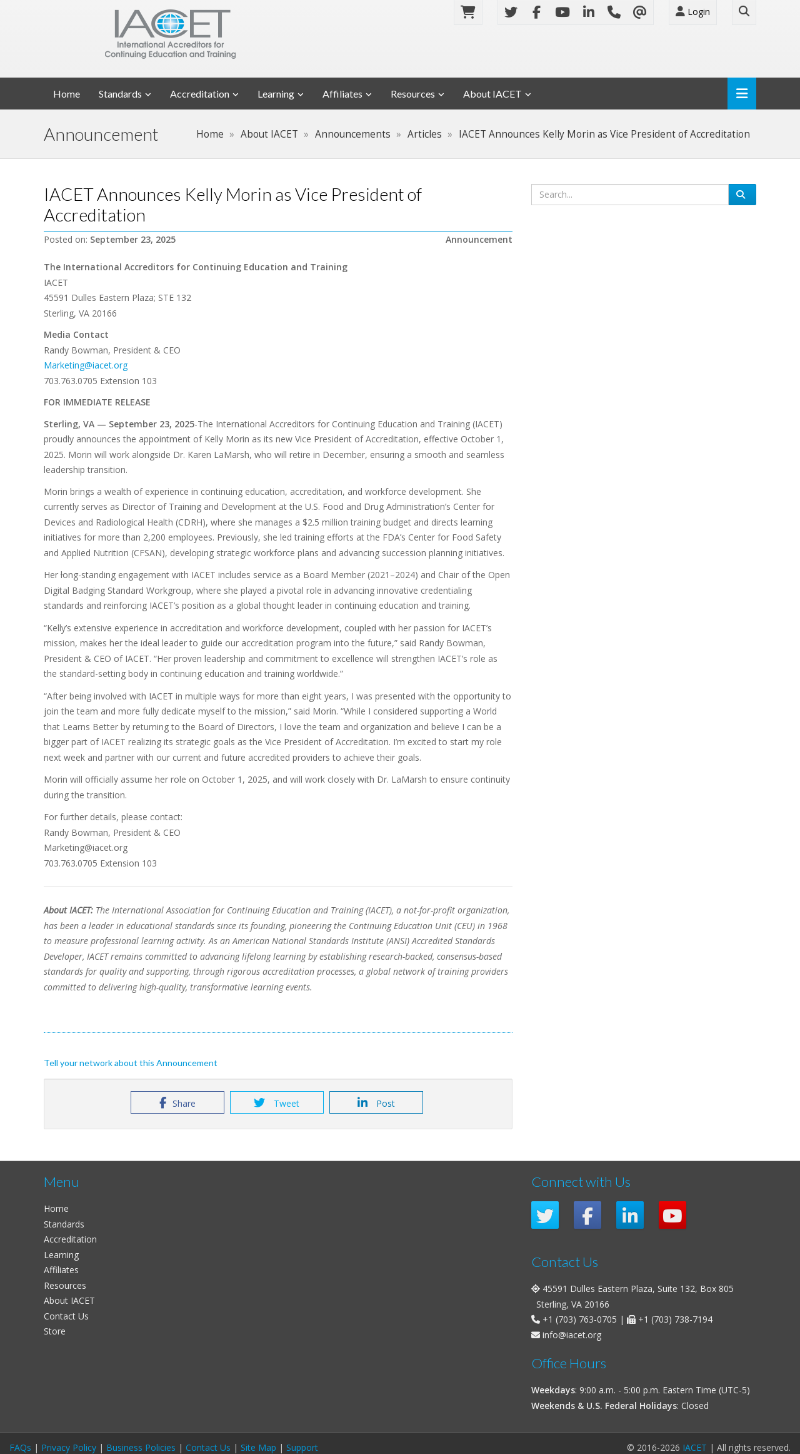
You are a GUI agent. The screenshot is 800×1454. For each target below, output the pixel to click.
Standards (120, 93)
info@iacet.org (571, 1335)
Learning (276, 93)
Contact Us (66, 1316)
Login (693, 12)
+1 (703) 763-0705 (579, 1319)
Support (302, 1447)
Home (66, 93)
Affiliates (342, 93)
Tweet (276, 1103)
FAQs (20, 1447)
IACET (694, 1447)
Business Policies (141, 1447)
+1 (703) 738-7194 (675, 1319)
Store (55, 1331)
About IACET (492, 93)
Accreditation (199, 93)
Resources (413, 93)
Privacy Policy (68, 1447)
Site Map (258, 1447)
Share (177, 1103)
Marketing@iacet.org (87, 365)
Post (376, 1103)
